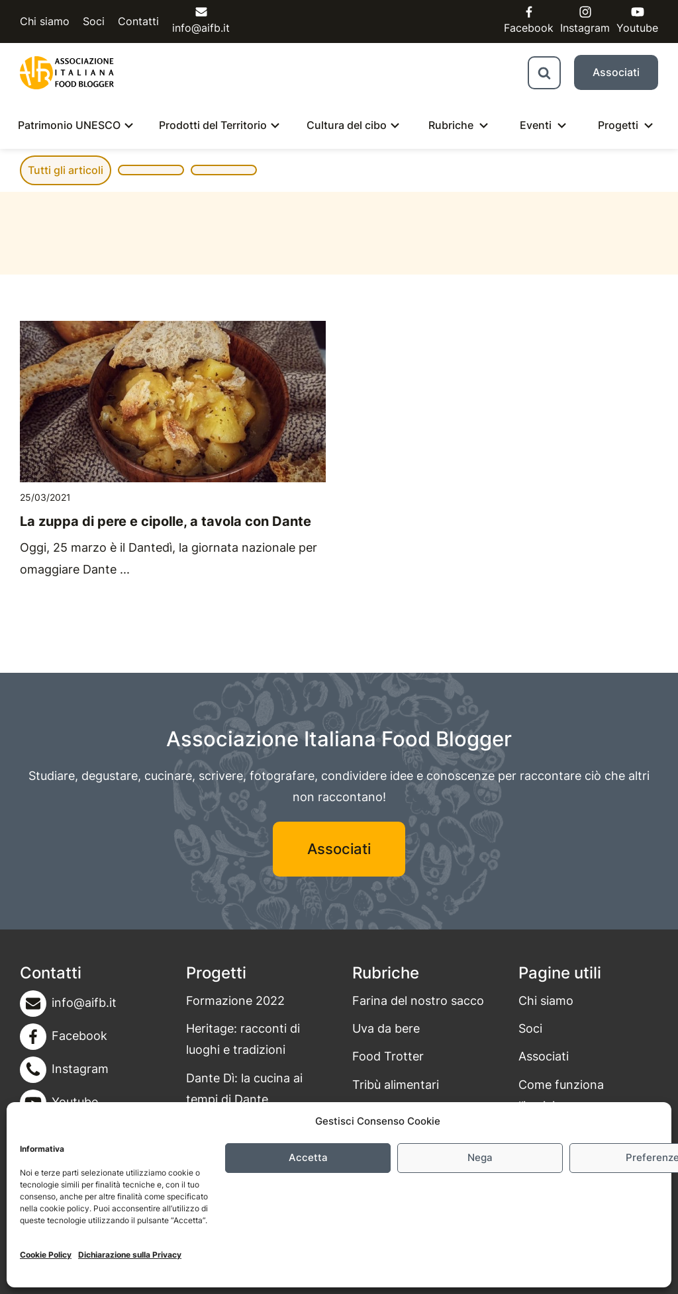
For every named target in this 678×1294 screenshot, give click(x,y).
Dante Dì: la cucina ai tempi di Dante (244, 1088)
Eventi (536, 125)
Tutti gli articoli (65, 170)
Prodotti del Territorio (213, 125)
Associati (616, 72)
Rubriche (450, 125)
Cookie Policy (46, 1255)
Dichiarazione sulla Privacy (129, 1255)
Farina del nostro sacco (418, 1001)
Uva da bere (386, 1028)
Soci (94, 21)
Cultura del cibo (347, 125)
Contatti (138, 21)
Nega (480, 1157)
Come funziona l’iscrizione (561, 1095)
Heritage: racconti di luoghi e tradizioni (243, 1039)
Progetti (618, 125)
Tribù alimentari (395, 1085)
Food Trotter (388, 1056)
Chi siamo (45, 21)
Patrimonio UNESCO (69, 125)
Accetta (308, 1157)
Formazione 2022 (235, 1001)
